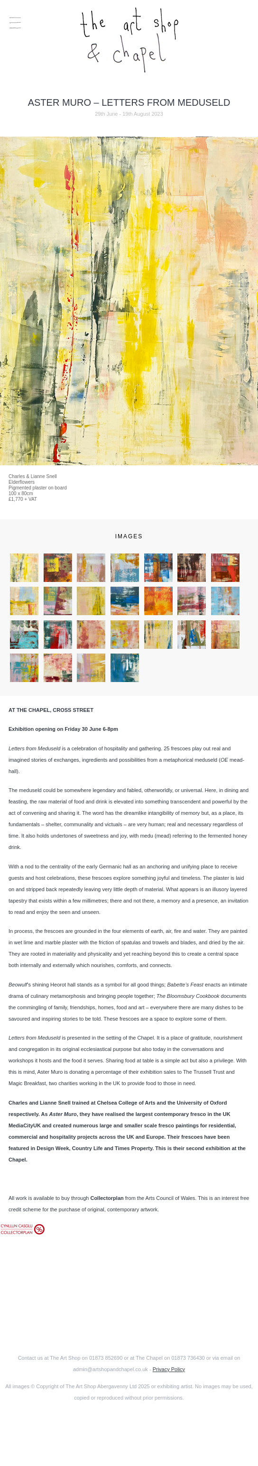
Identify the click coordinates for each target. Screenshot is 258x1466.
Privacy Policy (169, 1369)
